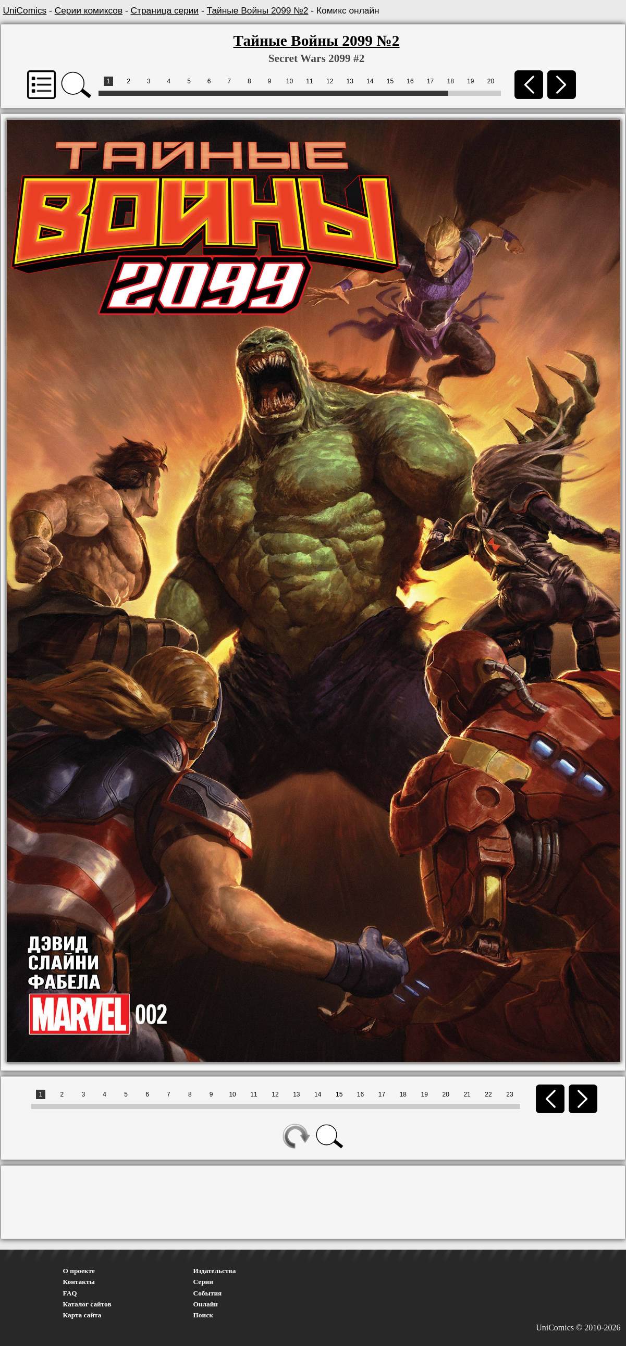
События (207, 1293)
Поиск (203, 1315)
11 (309, 81)
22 (488, 1094)
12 (329, 81)
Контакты (79, 1282)
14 (369, 81)
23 (509, 1094)
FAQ (70, 1293)
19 (470, 81)
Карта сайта (82, 1315)
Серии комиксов (88, 10)
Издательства (214, 1271)
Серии (203, 1282)
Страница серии (165, 10)
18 (450, 81)
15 (390, 81)
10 (289, 81)
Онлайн (205, 1304)
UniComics (25, 10)
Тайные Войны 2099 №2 (258, 10)
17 (430, 81)
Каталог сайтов (87, 1304)
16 (410, 81)
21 (466, 1094)
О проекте (79, 1271)
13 (350, 81)
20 (490, 81)
